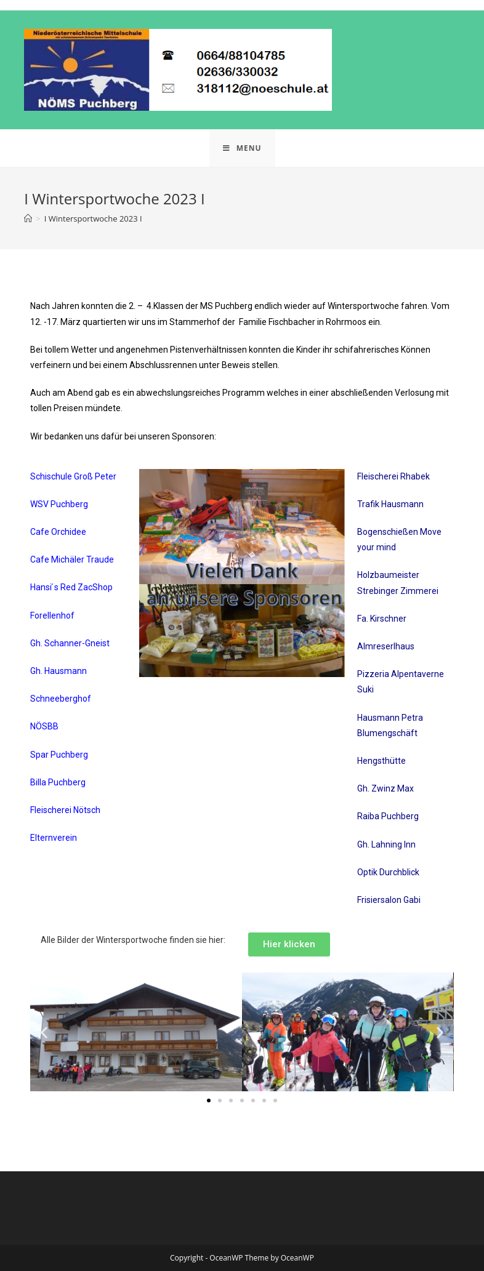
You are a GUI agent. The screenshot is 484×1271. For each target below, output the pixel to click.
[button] (44, 1032)
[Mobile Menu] (242, 148)
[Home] (28, 218)
